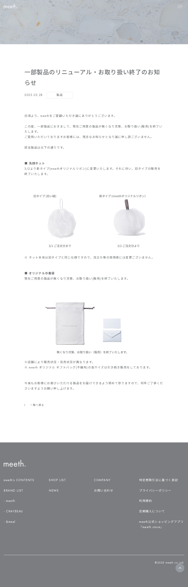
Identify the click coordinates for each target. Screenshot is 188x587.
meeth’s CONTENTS (19, 480)
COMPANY (102, 480)
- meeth (9, 501)
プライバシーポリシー (155, 490)
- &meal (9, 522)
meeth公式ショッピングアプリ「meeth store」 (161, 524)
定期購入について (152, 511)
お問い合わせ (103, 490)
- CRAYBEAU (13, 511)
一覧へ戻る (37, 405)
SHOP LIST (57, 480)
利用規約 (145, 501)
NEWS (54, 490)
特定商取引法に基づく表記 (158, 480)
